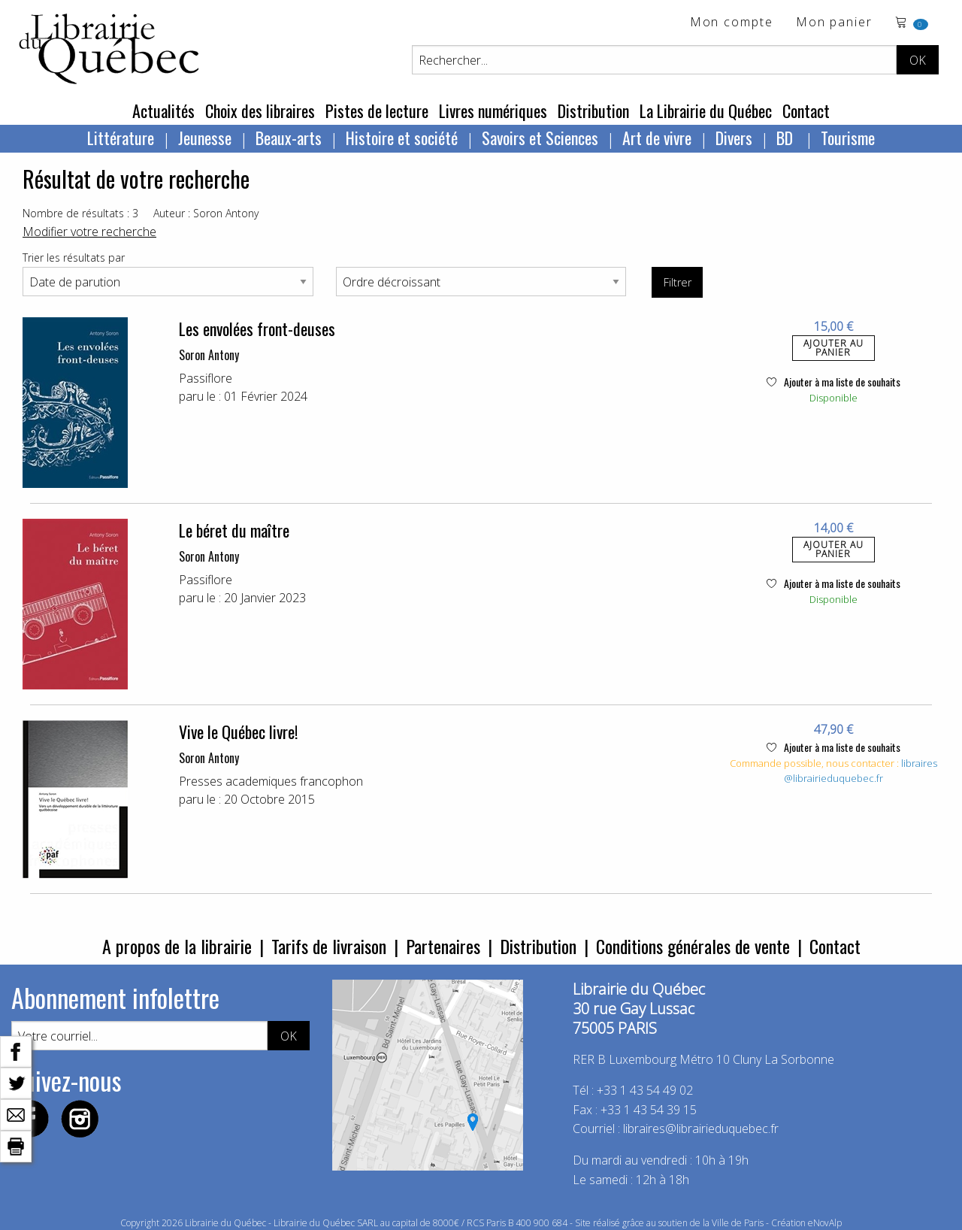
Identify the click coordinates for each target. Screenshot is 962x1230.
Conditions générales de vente (693, 945)
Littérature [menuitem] (120, 138)
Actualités (163, 110)
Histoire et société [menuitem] (402, 138)
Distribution (593, 110)
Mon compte (731, 23)
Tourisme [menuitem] (848, 138)
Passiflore (205, 378)
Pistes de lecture (376, 110)
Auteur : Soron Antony (206, 213)
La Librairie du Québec (706, 110)
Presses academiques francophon (271, 781)
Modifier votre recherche (89, 231)
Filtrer (677, 282)
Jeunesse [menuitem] (204, 138)
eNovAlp (825, 1222)
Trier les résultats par (74, 257)
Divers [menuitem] (733, 138)
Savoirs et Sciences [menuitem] (540, 138)
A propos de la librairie (177, 945)
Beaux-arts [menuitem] (289, 138)
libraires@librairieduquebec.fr (860, 770)
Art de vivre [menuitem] (656, 138)
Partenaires (443, 945)
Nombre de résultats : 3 (80, 213)
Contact (806, 110)
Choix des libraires (260, 110)
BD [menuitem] (786, 138)
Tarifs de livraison (328, 945)
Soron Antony (209, 355)
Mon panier (834, 23)
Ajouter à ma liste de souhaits (833, 381)
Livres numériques (493, 110)
